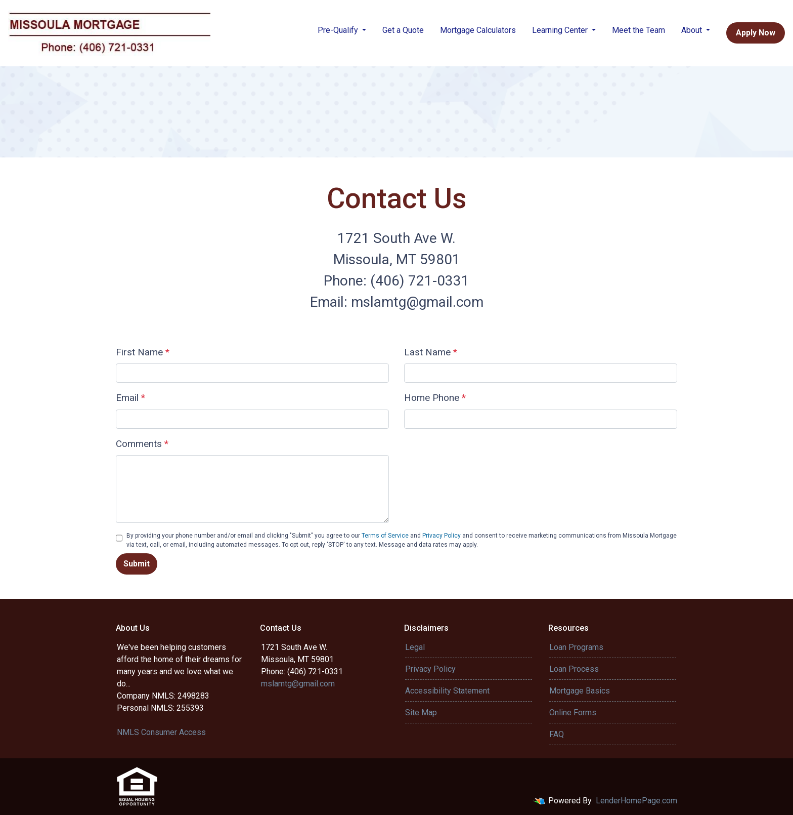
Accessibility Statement (447, 691)
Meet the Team (638, 30)
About (692, 30)
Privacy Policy (441, 535)
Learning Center (561, 30)
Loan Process (574, 669)
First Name (142, 352)
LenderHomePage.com (636, 800)
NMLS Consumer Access (161, 732)
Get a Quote (403, 30)
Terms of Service (385, 535)
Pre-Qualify (339, 30)
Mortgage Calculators (478, 30)
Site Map (421, 712)
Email (130, 397)
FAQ (556, 734)
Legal (415, 647)
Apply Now (755, 32)
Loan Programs (576, 647)
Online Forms (572, 712)
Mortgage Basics (579, 691)
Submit (136, 563)
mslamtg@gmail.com (298, 683)
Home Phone (435, 397)
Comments (142, 444)
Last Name (430, 352)
